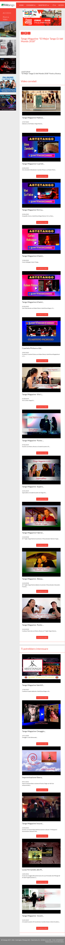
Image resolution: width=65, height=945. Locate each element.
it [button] (54, 5)
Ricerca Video (6, 18)
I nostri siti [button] (43, 5)
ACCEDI (61, 5)
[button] (41, 101)
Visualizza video (42, 130)
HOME (22, 5)
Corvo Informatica (59, 941)
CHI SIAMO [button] (30, 5)
